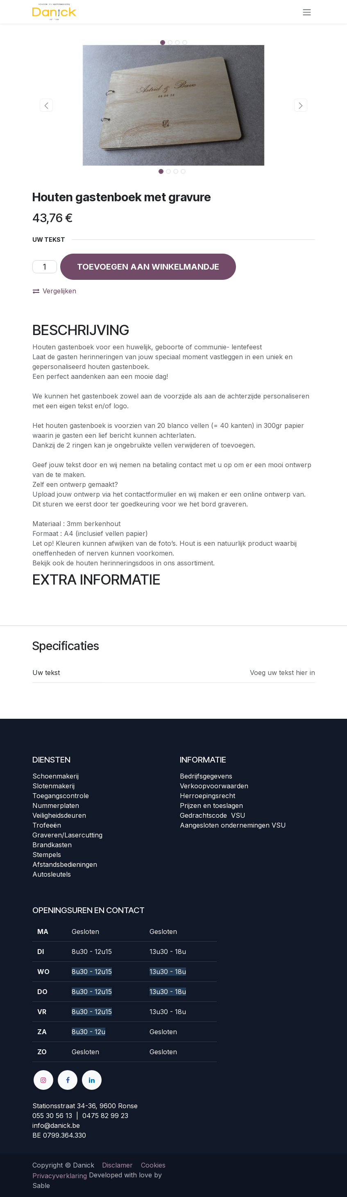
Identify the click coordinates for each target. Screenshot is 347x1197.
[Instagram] (43, 1080)
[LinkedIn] (92, 1080)
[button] (46, 105)
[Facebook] (67, 1080)
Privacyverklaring (59, 1176)
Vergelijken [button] (54, 291)
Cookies (153, 1165)
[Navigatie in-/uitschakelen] (307, 11)
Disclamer (117, 1165)
